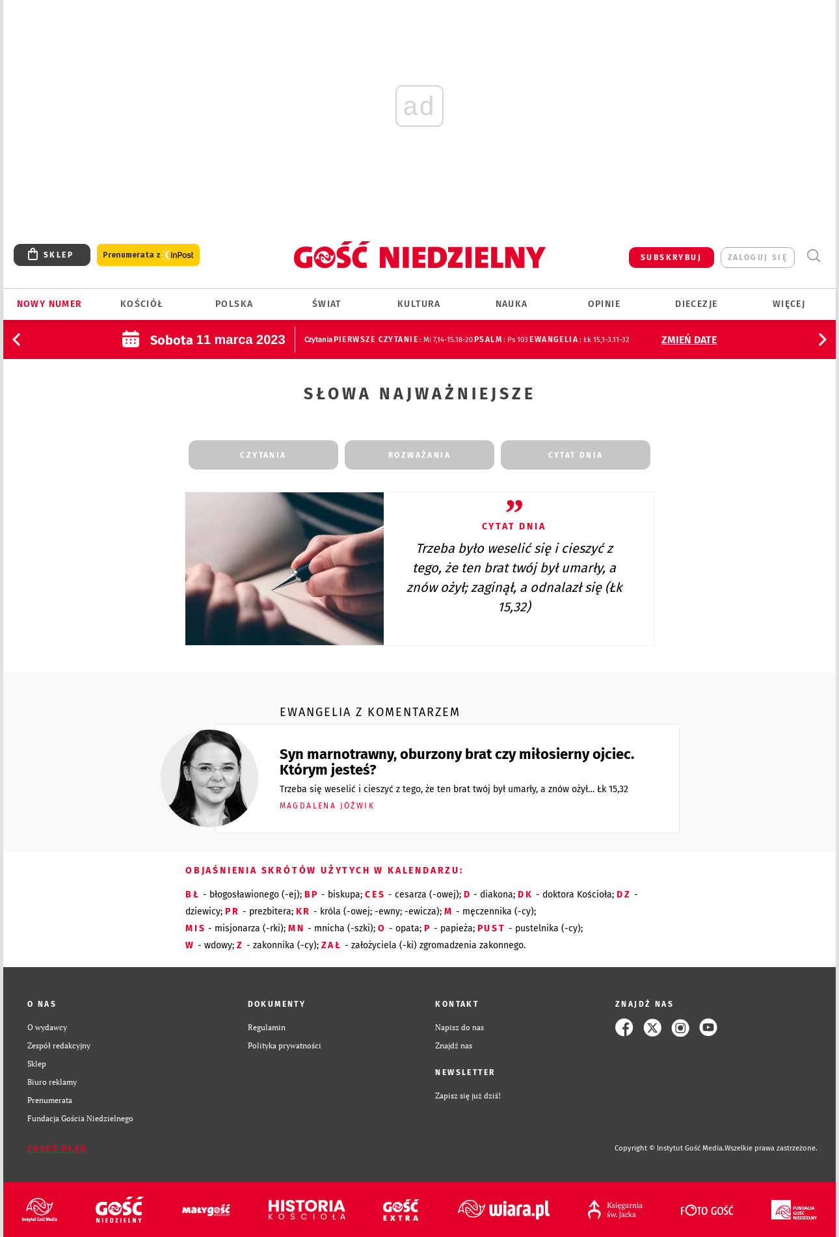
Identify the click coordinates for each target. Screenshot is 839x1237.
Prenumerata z (148, 255)
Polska (234, 304)
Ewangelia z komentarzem (370, 712)
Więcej (789, 304)
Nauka (512, 304)
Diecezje (696, 304)
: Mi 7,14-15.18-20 (403, 340)
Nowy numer (50, 304)
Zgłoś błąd (57, 1148)
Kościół (142, 304)
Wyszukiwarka (813, 256)
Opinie (604, 304)
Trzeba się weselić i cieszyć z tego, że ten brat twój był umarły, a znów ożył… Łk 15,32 (454, 789)
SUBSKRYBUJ (671, 257)
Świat (326, 304)
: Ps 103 (501, 340)
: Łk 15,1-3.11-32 (579, 340)
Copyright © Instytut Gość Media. (670, 1148)
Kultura (419, 304)
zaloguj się (758, 257)
